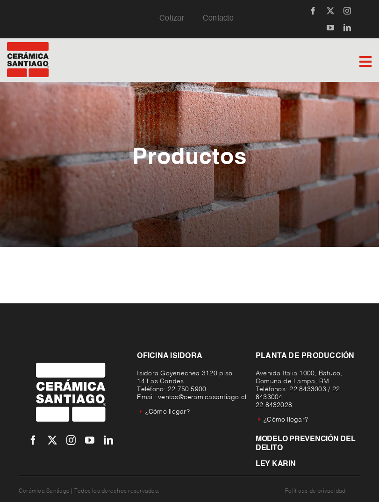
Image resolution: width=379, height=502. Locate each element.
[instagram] (347, 10)
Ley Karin (276, 464)
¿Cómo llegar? (164, 412)
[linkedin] (347, 27)
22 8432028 (274, 405)
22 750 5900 (187, 389)
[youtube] (330, 27)
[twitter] (330, 10)
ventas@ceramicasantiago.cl (202, 397)
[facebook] (313, 10)
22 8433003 (307, 389)
